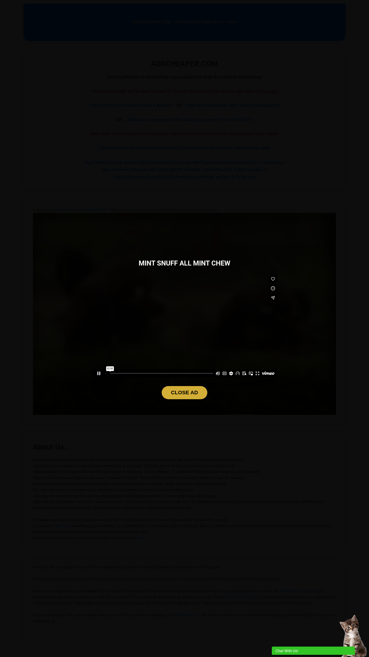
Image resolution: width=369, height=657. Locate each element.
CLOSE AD (184, 392)
